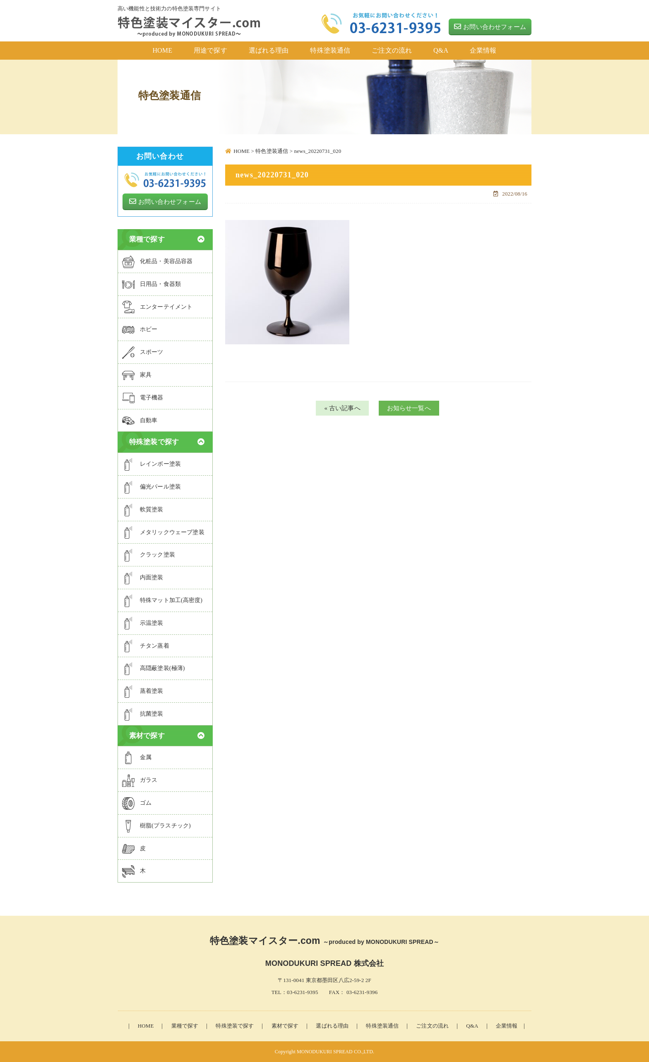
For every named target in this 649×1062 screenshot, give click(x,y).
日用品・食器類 (151, 284)
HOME (146, 1026)
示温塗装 (142, 623)
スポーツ (142, 352)
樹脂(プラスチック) (156, 826)
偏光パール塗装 (151, 487)
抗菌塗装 (142, 714)
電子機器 (142, 398)
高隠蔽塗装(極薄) (153, 669)
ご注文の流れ (432, 1026)
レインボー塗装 (151, 464)
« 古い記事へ (342, 408)
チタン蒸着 (145, 646)
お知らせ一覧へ (409, 408)
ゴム (136, 803)
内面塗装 (142, 578)
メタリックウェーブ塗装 (163, 532)
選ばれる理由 (332, 1026)
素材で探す (285, 1026)
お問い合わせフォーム (490, 26)
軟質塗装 (142, 510)
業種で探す (185, 1026)
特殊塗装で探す (235, 1026)
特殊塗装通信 (382, 1026)
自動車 (139, 420)
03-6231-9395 (302, 992)
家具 (136, 375)
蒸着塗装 (142, 691)
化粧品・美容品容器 (157, 262)
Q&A (472, 1026)
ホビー (139, 330)
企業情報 (507, 1026)
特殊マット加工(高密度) (162, 601)
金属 (136, 758)
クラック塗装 (148, 555)
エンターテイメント (157, 307)
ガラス (139, 780)
